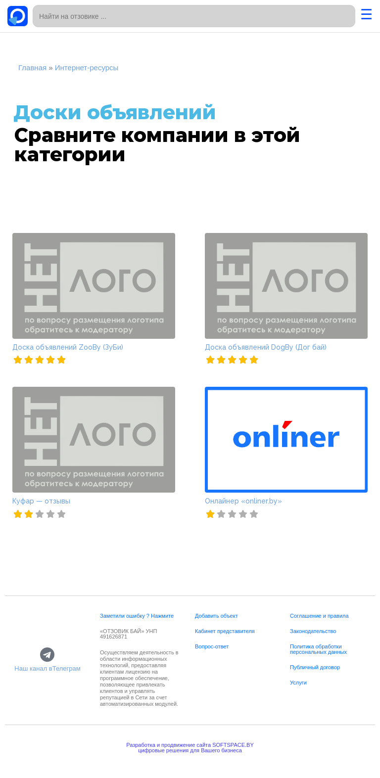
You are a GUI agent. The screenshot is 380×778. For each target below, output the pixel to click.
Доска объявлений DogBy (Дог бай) (266, 347)
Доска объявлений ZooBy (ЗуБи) (67, 347)
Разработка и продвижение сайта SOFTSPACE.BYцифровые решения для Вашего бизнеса (190, 747)
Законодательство (313, 631)
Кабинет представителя (225, 631)
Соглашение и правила (319, 616)
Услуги (298, 683)
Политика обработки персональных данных (318, 649)
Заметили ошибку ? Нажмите (137, 616)
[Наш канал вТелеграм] (47, 655)
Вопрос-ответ (212, 646)
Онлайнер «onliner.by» (243, 501)
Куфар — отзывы (41, 501)
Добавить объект (216, 616)
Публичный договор (315, 667)
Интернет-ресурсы (87, 67)
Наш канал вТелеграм (47, 668)
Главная (32, 67)
